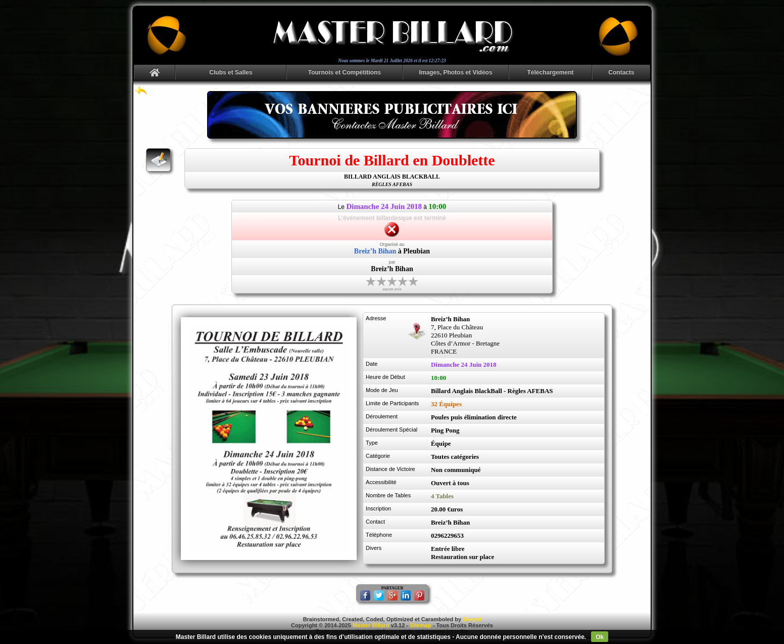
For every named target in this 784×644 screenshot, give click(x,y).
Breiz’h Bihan (375, 251)
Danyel (472, 619)
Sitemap (420, 625)
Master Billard (371, 625)
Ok (600, 636)
